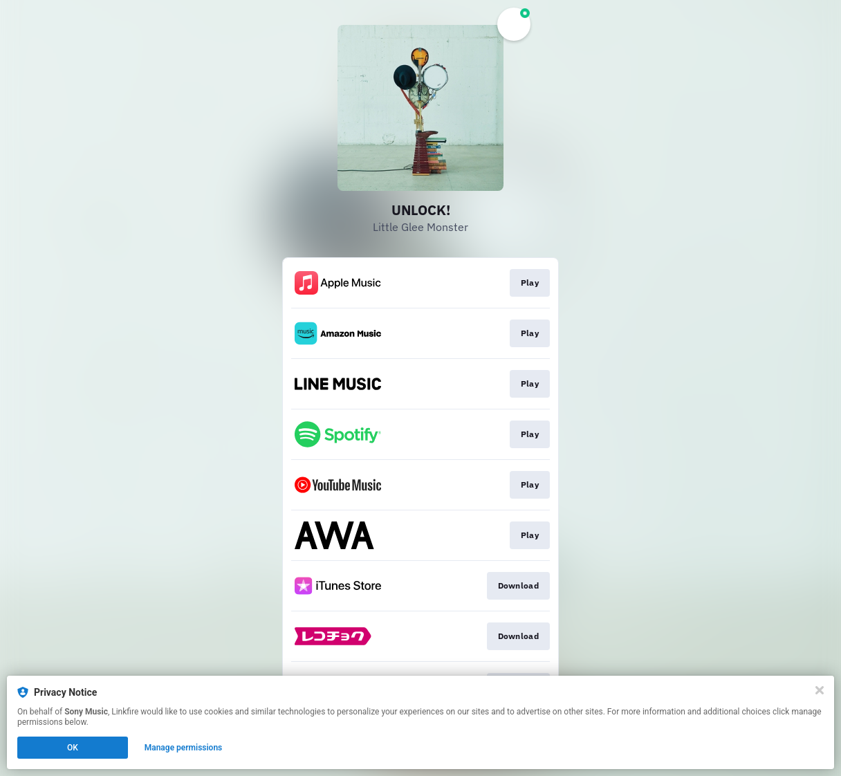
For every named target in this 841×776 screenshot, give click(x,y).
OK (72, 747)
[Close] (819, 690)
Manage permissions (184, 747)
